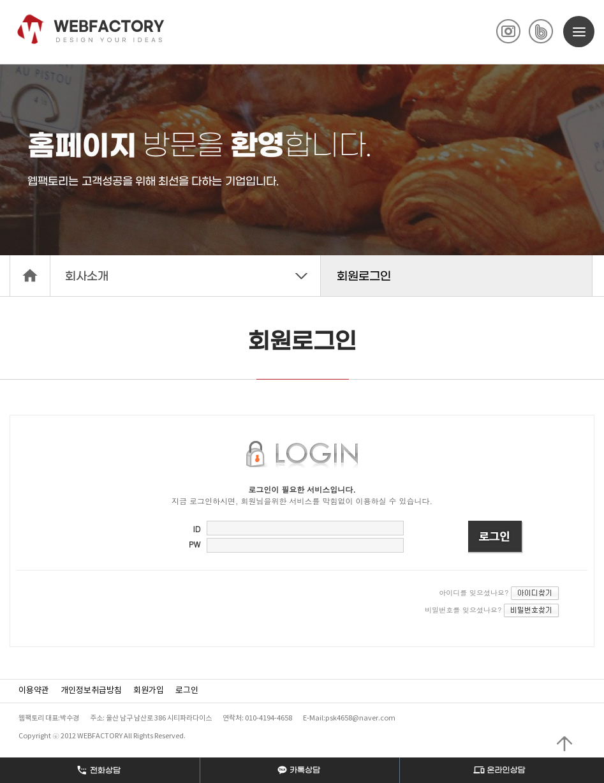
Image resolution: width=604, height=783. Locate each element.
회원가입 (148, 691)
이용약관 (33, 691)
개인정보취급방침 (91, 691)
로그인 (186, 691)
